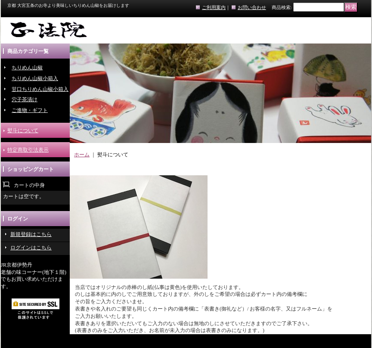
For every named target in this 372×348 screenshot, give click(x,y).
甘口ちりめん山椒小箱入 (40, 89)
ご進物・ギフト (30, 110)
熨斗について (22, 130)
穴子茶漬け (24, 99)
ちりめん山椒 (27, 68)
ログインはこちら (31, 248)
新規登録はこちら (31, 234)
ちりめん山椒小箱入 (35, 78)
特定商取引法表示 (28, 150)
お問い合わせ (252, 7)
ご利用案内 (214, 7)
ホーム (82, 155)
